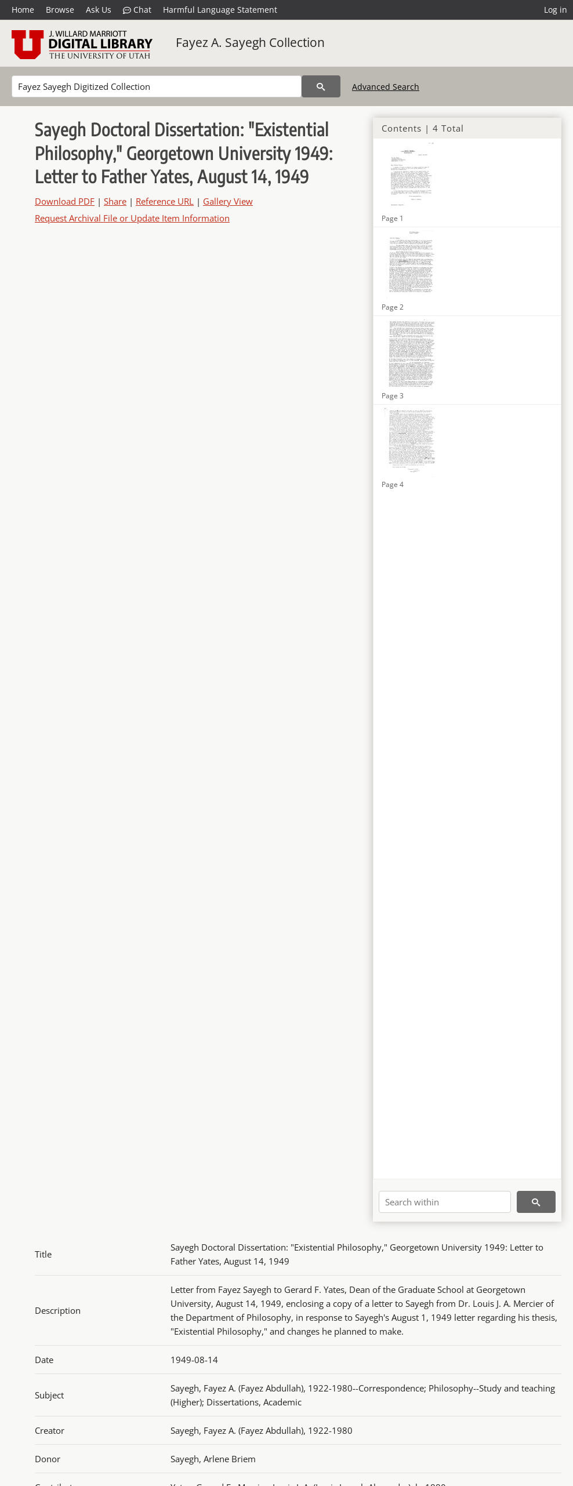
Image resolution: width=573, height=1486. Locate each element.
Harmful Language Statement (220, 9)
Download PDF (65, 201)
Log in (555, 9)
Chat (137, 10)
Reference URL (165, 201)
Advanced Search (385, 86)
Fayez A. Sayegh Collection (250, 42)
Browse (60, 9)
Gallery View (228, 201)
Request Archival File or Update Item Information (132, 218)
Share (115, 201)
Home (23, 9)
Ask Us (98, 9)
